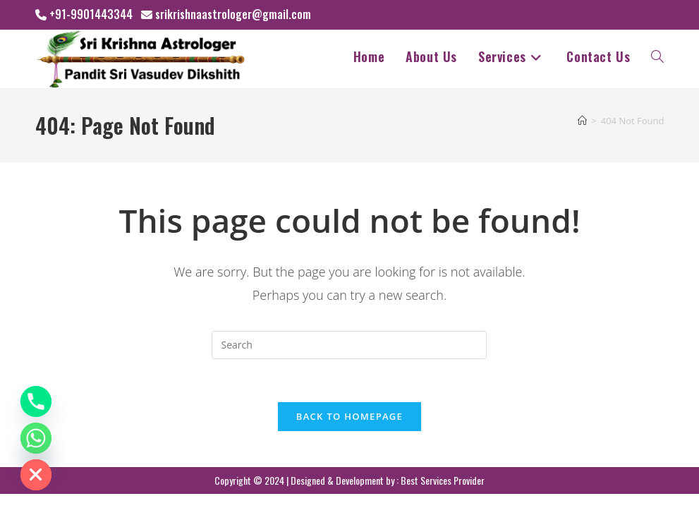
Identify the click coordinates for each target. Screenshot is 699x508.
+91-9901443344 (91, 14)
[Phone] (35, 401)
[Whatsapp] (35, 438)
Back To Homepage (349, 416)
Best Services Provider (443, 480)
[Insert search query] (349, 345)
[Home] (582, 120)
